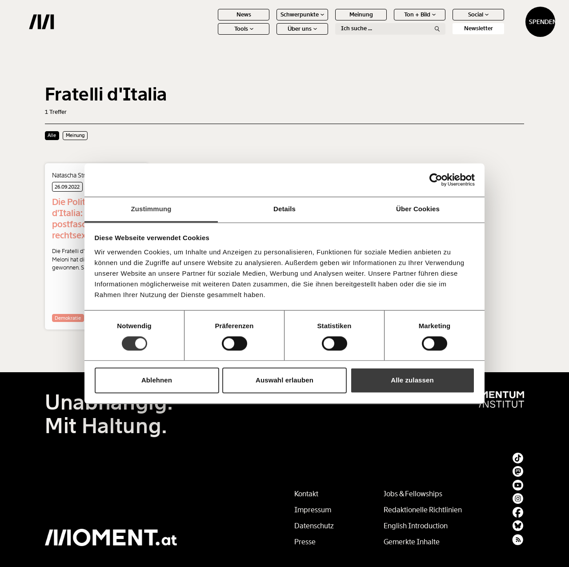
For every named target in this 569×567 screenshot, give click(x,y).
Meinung (330, 21)
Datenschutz (314, 526)
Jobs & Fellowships (413, 494)
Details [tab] (284, 209)
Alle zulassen (412, 380)
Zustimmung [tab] (151, 209)
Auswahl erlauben (284, 380)
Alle (52, 135)
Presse (305, 542)
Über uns (271, 35)
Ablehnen (156, 380)
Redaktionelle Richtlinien (423, 510)
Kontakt (306, 494)
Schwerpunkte (271, 21)
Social (447, 21)
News (212, 21)
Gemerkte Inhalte (412, 542)
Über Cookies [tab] (418, 209)
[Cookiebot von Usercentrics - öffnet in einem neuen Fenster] (436, 179)
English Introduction (416, 526)
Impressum (312, 510)
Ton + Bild (389, 21)
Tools (212, 35)
